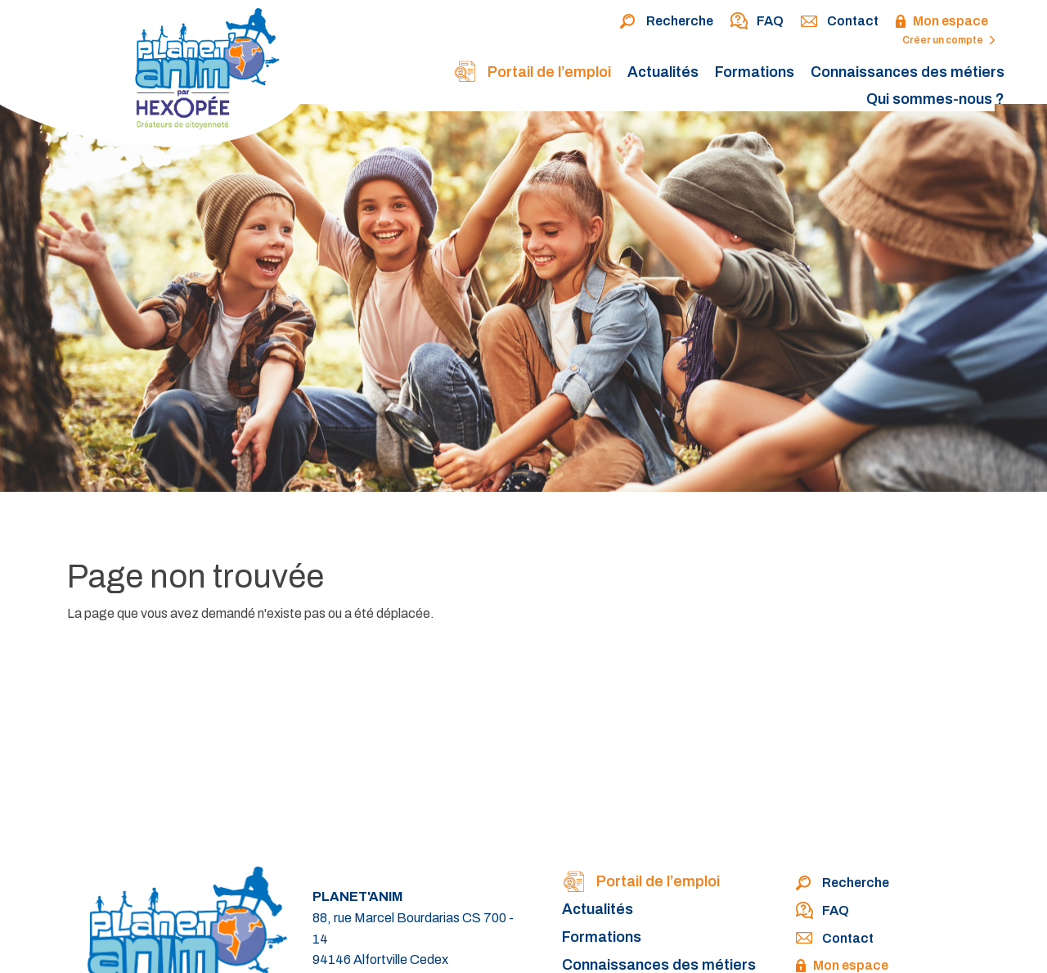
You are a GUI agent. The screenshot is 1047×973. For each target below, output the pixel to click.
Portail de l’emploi (532, 73)
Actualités (663, 72)
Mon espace (941, 22)
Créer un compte (948, 40)
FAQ (757, 22)
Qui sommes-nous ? (935, 99)
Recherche (666, 22)
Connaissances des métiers (907, 72)
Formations (754, 72)
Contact (839, 22)
